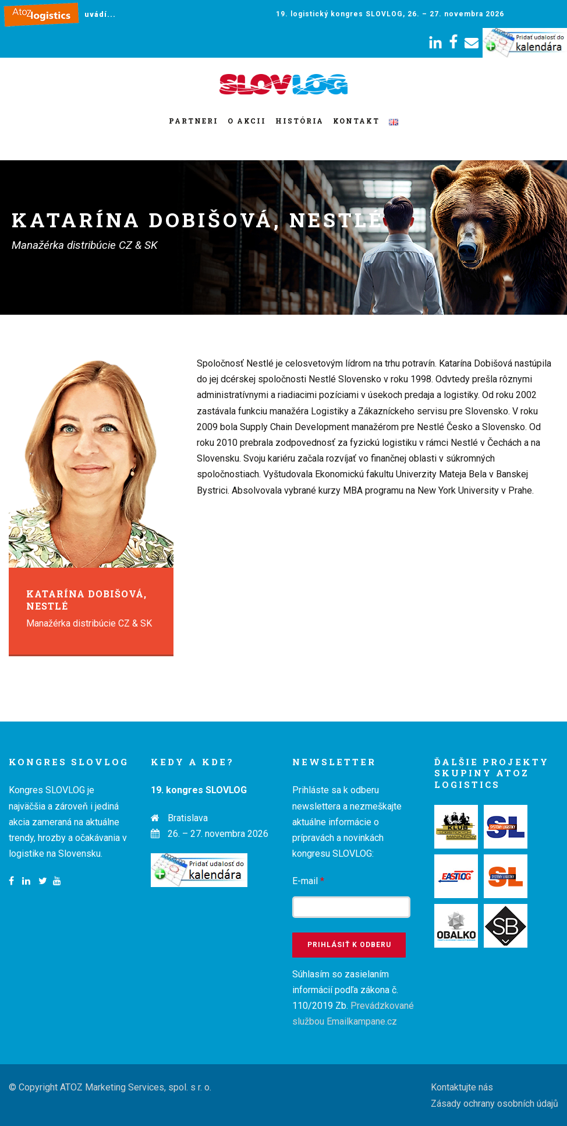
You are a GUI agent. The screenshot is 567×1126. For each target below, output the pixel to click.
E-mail (308, 880)
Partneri (193, 120)
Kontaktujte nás (462, 1087)
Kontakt (356, 120)
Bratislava (188, 818)
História (299, 120)
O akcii (247, 120)
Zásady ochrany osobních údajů (494, 1103)
